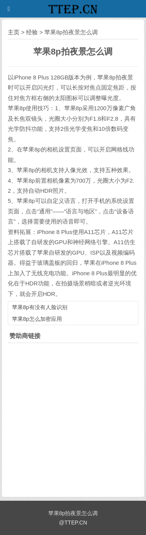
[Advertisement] (73, 418)
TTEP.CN (76, 522)
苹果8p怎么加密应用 (37, 319)
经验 (32, 32)
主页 (13, 32)
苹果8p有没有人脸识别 (39, 307)
